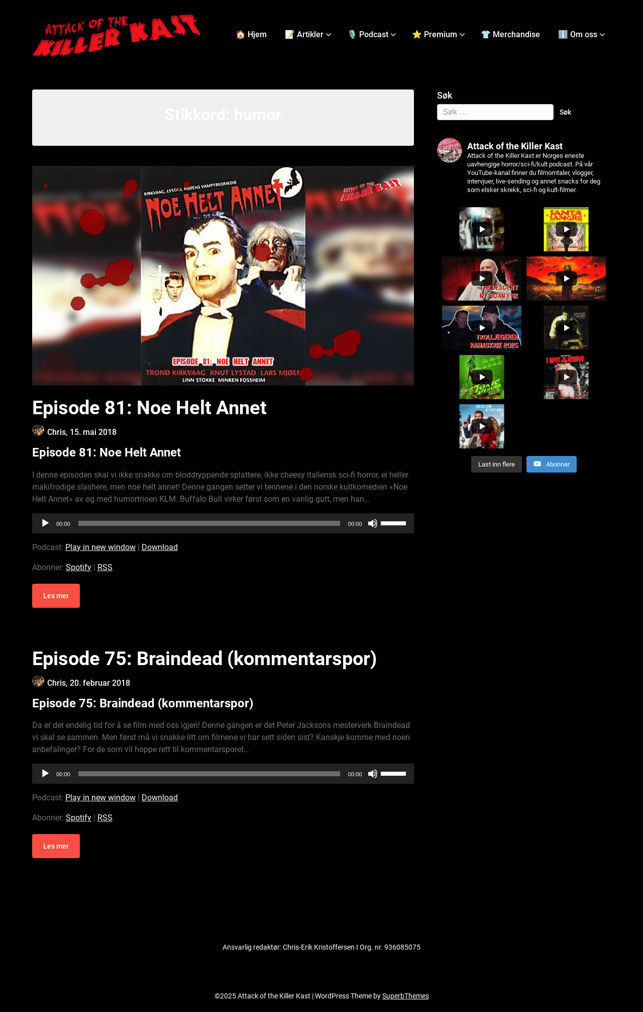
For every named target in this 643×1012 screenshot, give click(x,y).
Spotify (78, 567)
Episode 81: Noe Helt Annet (149, 408)
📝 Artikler (304, 34)
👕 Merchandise (510, 34)
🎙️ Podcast (367, 34)
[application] (223, 523)
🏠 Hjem (251, 34)
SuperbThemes (405, 996)
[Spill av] (45, 523)
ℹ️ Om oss (577, 34)
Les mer (56, 596)
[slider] (209, 523)
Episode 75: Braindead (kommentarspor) (204, 659)
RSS (105, 567)
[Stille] (373, 523)
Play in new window (100, 547)
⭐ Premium (434, 34)
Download (160, 547)
